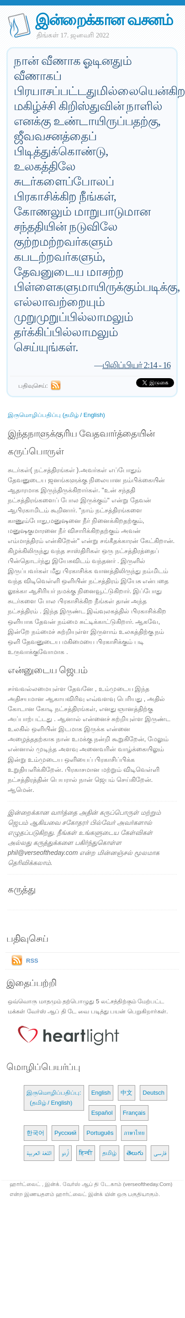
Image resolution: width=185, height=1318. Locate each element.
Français (134, 1112)
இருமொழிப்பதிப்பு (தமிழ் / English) (56, 414)
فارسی (159, 1152)
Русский (65, 1132)
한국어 (35, 1132)
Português (99, 1132)
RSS (32, 960)
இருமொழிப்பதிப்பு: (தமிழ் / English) (53, 1097)
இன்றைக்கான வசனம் (104, 19)
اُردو (65, 1152)
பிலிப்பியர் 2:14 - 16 (136, 365)
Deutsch (153, 1092)
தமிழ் (109, 1152)
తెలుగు (135, 1152)
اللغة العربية (39, 1152)
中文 (126, 1092)
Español (102, 1112)
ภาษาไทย (134, 1132)
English (101, 1092)
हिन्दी (85, 1152)
